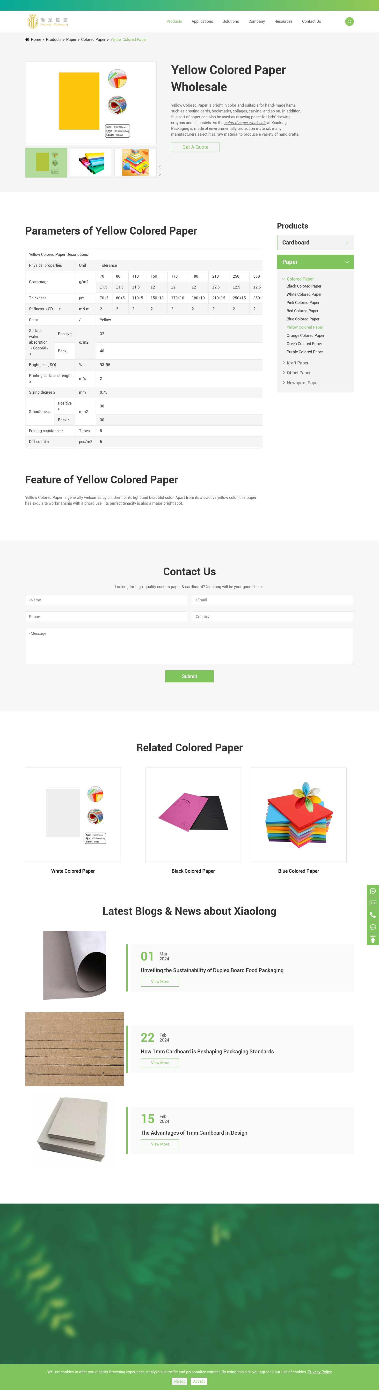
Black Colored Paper (304, 286)
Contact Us (311, 21)
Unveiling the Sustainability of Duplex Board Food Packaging (212, 970)
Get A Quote (195, 147)
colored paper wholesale (245, 122)
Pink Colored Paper (303, 302)
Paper (71, 39)
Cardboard (296, 242)
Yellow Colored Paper (128, 39)
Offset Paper (299, 372)
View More (160, 981)
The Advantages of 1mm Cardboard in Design (194, 1133)
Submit (189, 676)
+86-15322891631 (167, 5)
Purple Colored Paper (305, 352)
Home (36, 39)
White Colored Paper (304, 294)
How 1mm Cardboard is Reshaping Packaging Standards (207, 1052)
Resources (283, 21)
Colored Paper (93, 39)
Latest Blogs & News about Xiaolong (189, 911)
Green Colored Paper (304, 343)
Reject (179, 1381)
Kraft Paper (297, 362)
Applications (202, 21)
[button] (159, 167)
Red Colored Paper (303, 311)
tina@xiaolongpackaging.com (57, 5)
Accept (199, 1381)
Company (256, 21)
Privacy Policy (320, 1372)
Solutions (231, 21)
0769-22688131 (117, 5)
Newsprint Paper (303, 382)
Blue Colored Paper (303, 319)
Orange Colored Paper (306, 335)
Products (174, 21)
